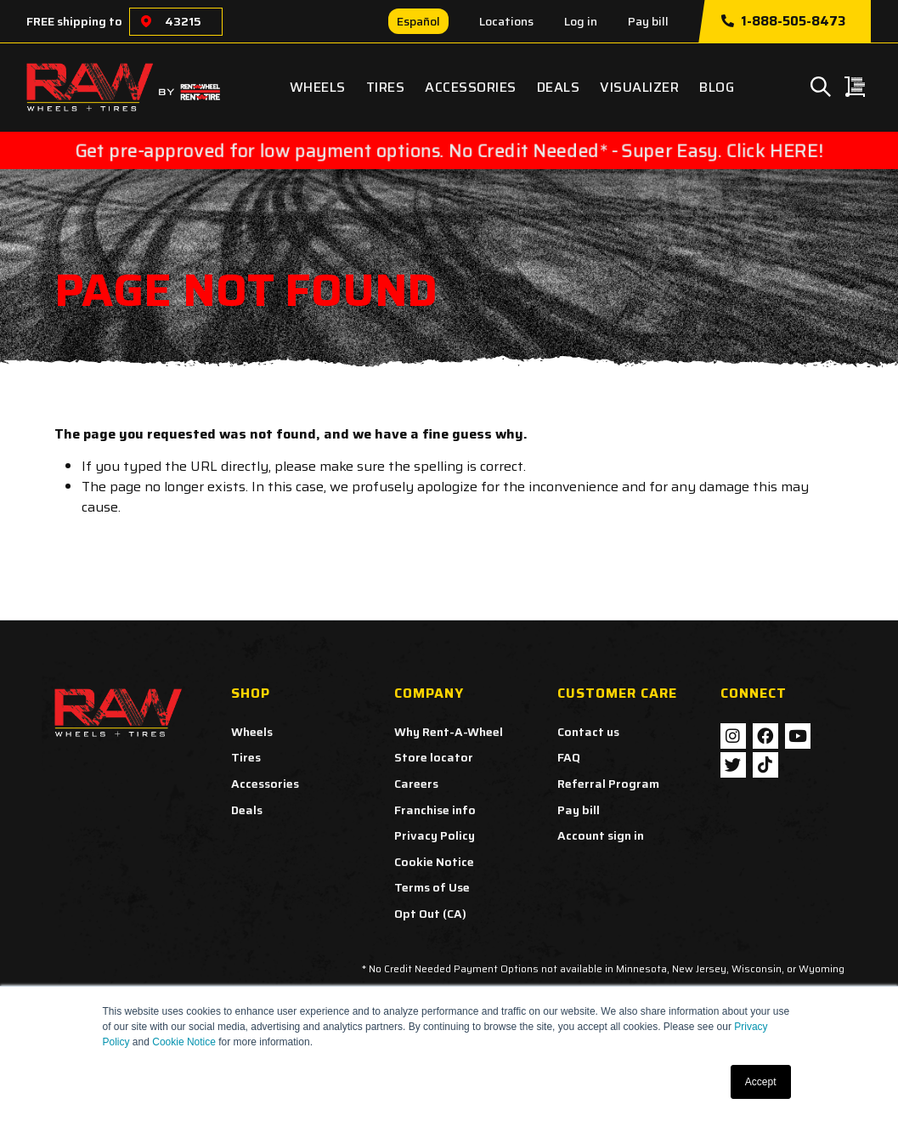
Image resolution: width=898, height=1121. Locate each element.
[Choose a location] (146, 21)
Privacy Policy (434, 835)
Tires (385, 87)
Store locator (433, 757)
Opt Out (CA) (430, 913)
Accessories (471, 87)
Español (418, 21)
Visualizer (639, 87)
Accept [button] (761, 1082)
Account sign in (600, 835)
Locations (506, 21)
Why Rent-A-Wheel (448, 731)
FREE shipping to (74, 21)
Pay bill (648, 21)
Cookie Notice (184, 1042)
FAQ (568, 757)
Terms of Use (432, 887)
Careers (416, 783)
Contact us (588, 731)
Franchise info (435, 810)
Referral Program (608, 783)
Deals (558, 87)
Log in (580, 21)
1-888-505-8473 (783, 21)
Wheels (318, 87)
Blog (716, 87)
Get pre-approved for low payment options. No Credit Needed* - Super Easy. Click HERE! (448, 150)
